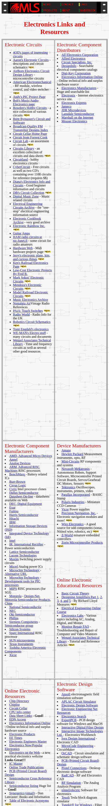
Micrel (13, 485)
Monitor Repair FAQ (75, 545)
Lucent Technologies (23, 474)
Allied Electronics (73, 58)
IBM (12, 440)
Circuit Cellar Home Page (30, 133)
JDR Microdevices (73, 110)
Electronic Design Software (79, 604)
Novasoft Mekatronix (75, 387)
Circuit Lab (20, 141)
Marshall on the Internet (77, 117)
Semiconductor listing (23, 678)
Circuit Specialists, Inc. (76, 62)
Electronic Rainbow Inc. (29, 226)
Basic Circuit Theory (75, 512)
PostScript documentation (35, 774)
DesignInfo (68, 66)
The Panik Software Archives (28, 707)
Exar (12, 426)
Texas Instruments (21, 562)
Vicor (65, 428)
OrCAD (66, 652)
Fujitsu (13, 429)
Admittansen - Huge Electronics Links (43, 755)
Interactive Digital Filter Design (82, 626)
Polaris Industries (73, 420)
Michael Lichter (65, 801)
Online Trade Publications (26, 659)
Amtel (13, 378)
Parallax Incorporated (75, 413)
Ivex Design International (78, 637)
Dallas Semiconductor (23, 411)
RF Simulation (71, 681)
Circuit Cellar (18, 600)
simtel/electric (70, 689)
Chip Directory (19, 593)
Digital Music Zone (26, 196)
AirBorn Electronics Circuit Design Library (31, 72)
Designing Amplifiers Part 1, (80, 515)
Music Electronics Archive (30, 299)
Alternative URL (16, 492)
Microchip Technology (24, 488)
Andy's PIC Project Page (29, 97)
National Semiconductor (25, 525)
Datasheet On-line (21, 415)
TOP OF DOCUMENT (54, 795)
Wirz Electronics (72, 442)
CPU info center (20, 604)
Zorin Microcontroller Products (82, 461)
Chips (8, 522)
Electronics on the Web (24, 645)
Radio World (21, 314)
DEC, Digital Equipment (25, 422)
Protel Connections (74, 667)
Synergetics (16, 685)
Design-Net (31, 514)
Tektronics (68, 405)
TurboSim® (69, 711)
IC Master (15, 656)
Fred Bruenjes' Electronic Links (39, 766)
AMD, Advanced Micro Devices (30, 374)
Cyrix (13, 407)
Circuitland (20, 159)
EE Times (15, 630)
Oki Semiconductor (22, 533)
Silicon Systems (19, 547)
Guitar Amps (21, 233)
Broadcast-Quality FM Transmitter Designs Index (30, 128)
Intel (12, 459)
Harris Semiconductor (23, 433)
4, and (64, 519)
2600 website (27, 752)
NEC (12, 529)
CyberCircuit (21, 167)
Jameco (66, 106)
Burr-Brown (17, 400)
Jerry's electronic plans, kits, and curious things (31, 257)
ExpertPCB (69, 619)
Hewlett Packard (72, 372)
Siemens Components (23, 540)
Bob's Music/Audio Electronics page (25, 102)
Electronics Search (73, 615)
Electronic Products (22, 626)
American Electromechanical (32, 82)
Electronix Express (73, 103)
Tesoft (65, 696)
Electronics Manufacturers (78, 88)
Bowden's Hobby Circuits (30, 108)
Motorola (15, 514)
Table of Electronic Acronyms (29, 693)
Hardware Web (23, 248)
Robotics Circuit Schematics (31, 322)
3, (58, 519)
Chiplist (14, 597)
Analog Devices (19, 381)
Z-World (67, 453)
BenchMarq (17, 392)
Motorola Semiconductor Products (27, 518)
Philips (13, 536)
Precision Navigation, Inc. (78, 431)
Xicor (13, 573)
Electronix (68, 95)
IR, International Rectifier (26, 463)
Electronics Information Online (82, 77)
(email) (30, 685)
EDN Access (17, 611)
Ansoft (66, 593)
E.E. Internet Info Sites (33, 759)
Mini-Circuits (70, 380)
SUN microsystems (22, 558)
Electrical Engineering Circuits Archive (27, 205)
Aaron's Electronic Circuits (31, 60)
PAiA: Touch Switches (28, 311)
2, (101, 515)
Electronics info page (32, 763)
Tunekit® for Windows (76, 704)
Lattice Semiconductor (24, 470)
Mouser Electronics (74, 121)
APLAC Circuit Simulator (78, 600)
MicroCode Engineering (77, 645)
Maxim (14, 477)
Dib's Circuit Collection (28, 192)
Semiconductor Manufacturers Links (42, 777)
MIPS (13, 507)
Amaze (66, 369)
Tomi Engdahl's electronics (31, 329)
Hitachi (14, 437)
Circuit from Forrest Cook (30, 137)
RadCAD (67, 674)
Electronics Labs (72, 534)
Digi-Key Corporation (76, 73)
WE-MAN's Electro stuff (29, 333)
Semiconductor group (19, 544)
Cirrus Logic (17, 404)
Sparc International (21, 551)
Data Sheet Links (20, 608)
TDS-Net (15, 700)
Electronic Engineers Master (28, 633)
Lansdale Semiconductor (77, 114)
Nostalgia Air (22, 303)
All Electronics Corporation (79, 55)
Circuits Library (23, 148)
